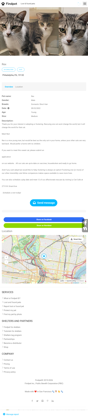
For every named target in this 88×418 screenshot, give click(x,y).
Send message (43, 202)
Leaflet (62, 281)
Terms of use (9, 368)
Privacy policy (10, 372)
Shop (6, 347)
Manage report (10, 414)
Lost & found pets (28, 4)
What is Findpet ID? (12, 298)
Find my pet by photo (13, 314)
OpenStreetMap (71, 281)
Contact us (8, 360)
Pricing (7, 364)
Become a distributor (12, 343)
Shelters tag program (13, 335)
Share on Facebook (44, 219)
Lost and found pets (12, 302)
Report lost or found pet (14, 306)
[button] (42, 254)
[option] (14, 31)
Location (19, 87)
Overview (9, 87)
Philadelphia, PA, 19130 (13, 75)
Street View (78, 239)
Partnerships (9, 339)
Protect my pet (10, 310)
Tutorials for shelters (12, 331)
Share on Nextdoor (44, 225)
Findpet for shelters (12, 327)
